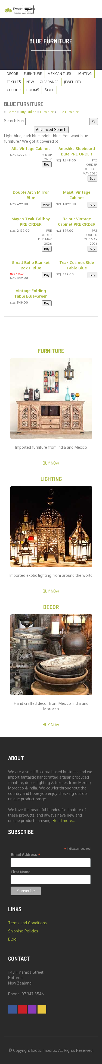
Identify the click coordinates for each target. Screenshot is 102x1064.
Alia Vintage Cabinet (30, 148)
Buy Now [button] (51, 463)
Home (11, 112)
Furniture (33, 74)
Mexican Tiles (59, 74)
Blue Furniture (68, 112)
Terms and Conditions (27, 922)
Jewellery (72, 82)
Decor (12, 74)
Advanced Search (51, 129)
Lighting (84, 74)
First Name (20, 872)
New (30, 82)
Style (49, 90)
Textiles (14, 82)
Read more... (64, 820)
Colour (14, 90)
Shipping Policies (23, 931)
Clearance (49, 82)
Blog (12, 939)
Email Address (25, 854)
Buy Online (28, 112)
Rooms (32, 90)
